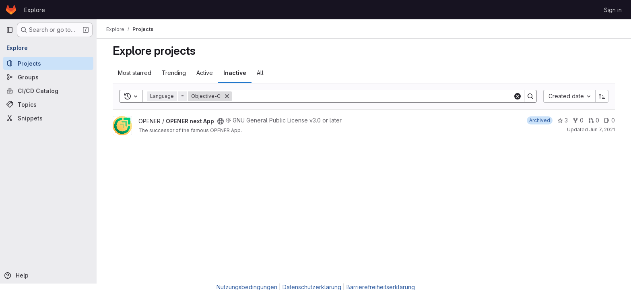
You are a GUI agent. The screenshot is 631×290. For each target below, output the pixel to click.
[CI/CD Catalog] (48, 90)
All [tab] (260, 72)
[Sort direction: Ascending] (602, 96)
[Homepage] (11, 9)
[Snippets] (48, 118)
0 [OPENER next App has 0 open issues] (609, 120)
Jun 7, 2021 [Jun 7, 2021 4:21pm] (602, 129)
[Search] (372, 96)
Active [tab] (204, 72)
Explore (34, 9)
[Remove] (227, 96)
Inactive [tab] (234, 72)
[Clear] (517, 96)
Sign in (613, 9)
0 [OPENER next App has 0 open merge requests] (593, 120)
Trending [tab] (174, 72)
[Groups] (48, 76)
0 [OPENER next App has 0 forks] (578, 120)
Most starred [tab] (134, 72)
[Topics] (48, 104)
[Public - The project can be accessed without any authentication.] (220, 121)
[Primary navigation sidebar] (9, 29)
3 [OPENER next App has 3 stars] (562, 120)
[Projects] (48, 63)
